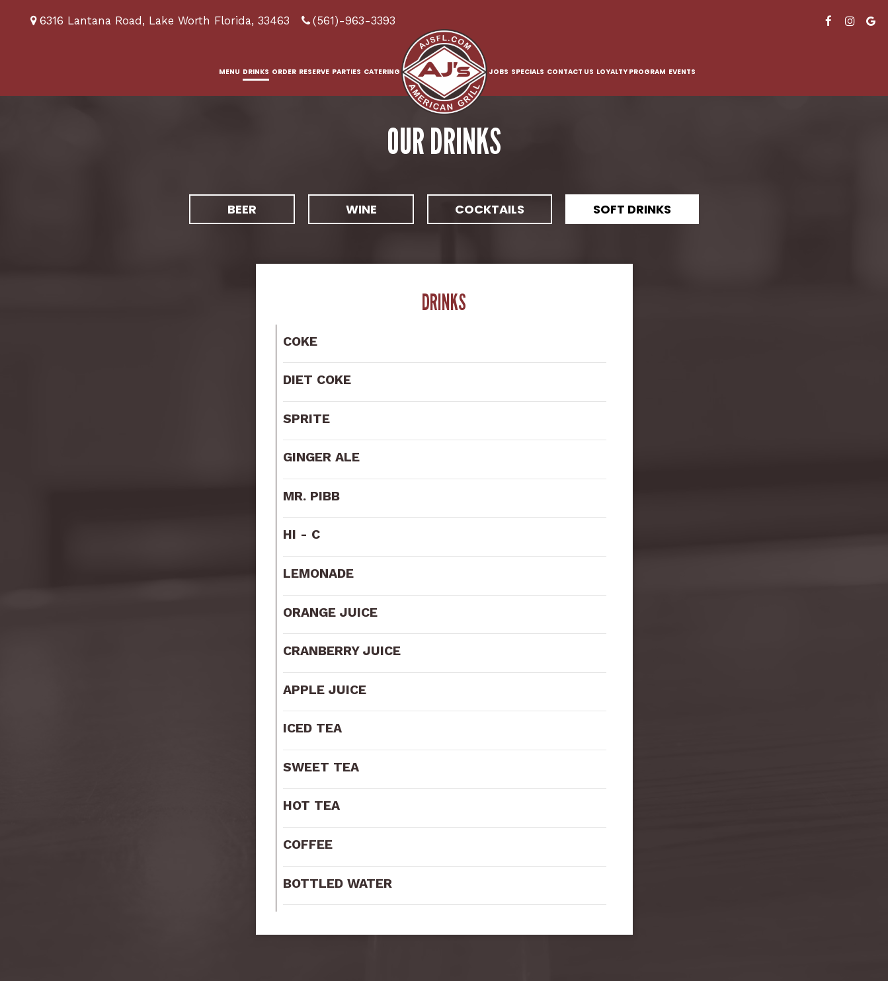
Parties (346, 72)
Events (682, 72)
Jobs (498, 72)
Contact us (570, 72)
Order (284, 72)
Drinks (256, 72)
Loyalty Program (631, 72)
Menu (229, 72)
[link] (444, 72)
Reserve (314, 72)
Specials (527, 72)
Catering (382, 72)
